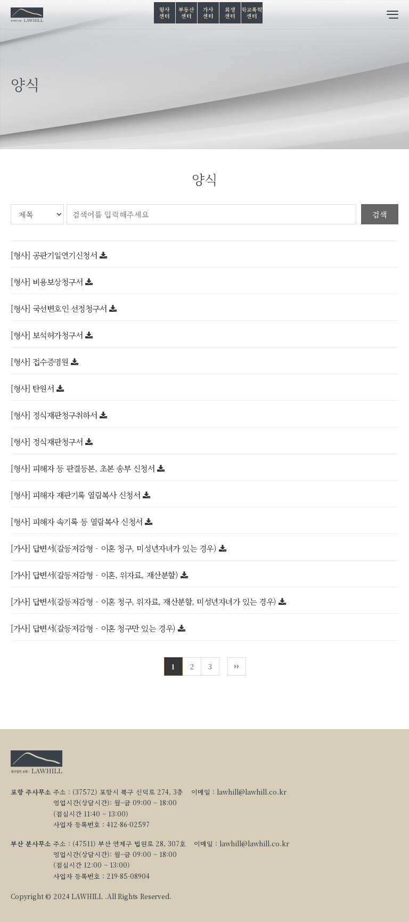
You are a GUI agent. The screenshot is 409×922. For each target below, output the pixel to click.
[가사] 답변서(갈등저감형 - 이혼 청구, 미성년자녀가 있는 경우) (115, 548)
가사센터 (208, 12)
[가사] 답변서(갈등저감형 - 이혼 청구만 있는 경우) (94, 628)
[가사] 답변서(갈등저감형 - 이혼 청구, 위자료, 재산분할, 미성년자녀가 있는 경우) (145, 601)
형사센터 (164, 12)
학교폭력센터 (252, 12)
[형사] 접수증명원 (41, 361)
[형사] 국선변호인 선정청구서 (60, 308)
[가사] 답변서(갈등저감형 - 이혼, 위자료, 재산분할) (96, 574)
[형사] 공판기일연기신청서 (55, 255)
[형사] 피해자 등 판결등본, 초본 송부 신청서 (84, 468)
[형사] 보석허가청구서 (48, 335)
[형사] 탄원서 (33, 388)
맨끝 (236, 666)
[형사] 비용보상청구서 (48, 281)
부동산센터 (186, 12)
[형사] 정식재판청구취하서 (55, 414)
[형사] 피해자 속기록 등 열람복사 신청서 (78, 521)
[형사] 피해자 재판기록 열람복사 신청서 (77, 494)
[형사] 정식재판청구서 (48, 441)
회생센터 (230, 12)
